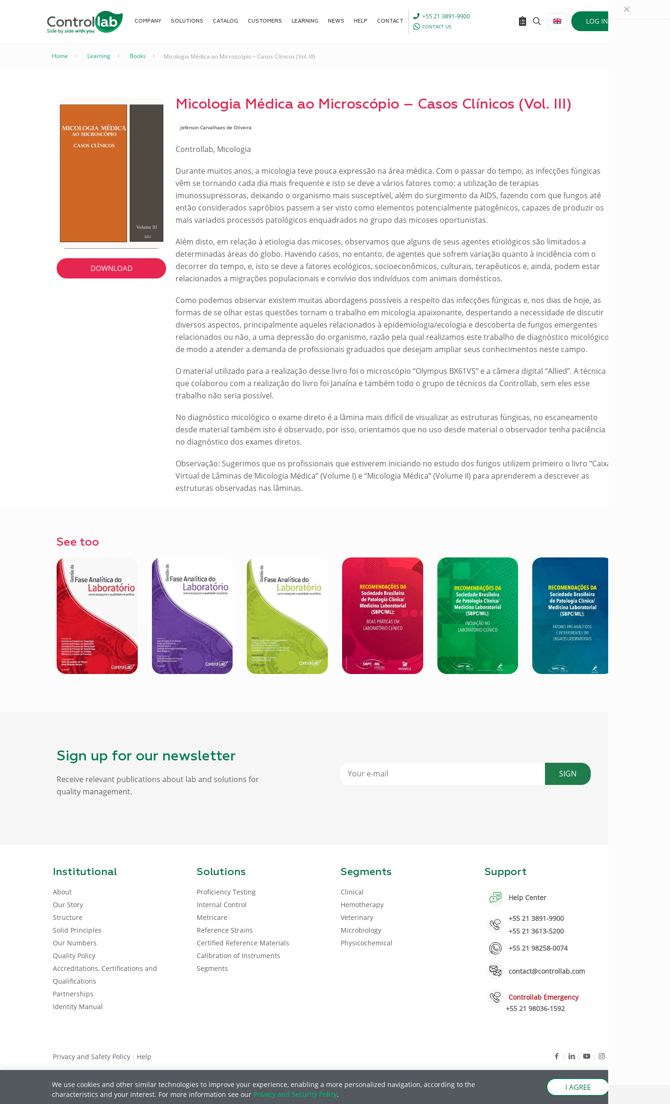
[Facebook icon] (556, 1056)
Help (144, 1056)
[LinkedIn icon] (572, 1056)
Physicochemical (367, 942)
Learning (98, 56)
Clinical (352, 891)
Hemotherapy (362, 904)
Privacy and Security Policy (295, 1094)
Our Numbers (75, 942)
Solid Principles (77, 930)
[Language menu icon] (557, 21)
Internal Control (222, 904)
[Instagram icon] (602, 1056)
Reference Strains (225, 930)
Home (60, 56)
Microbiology (361, 930)
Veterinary (357, 917)
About (62, 891)
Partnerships (73, 993)
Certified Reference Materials (243, 942)
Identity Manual (78, 1006)
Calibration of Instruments (238, 955)
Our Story (68, 904)
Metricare (212, 917)
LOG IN (597, 21)
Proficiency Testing (226, 891)
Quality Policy (74, 955)
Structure (68, 917)
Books (138, 56)
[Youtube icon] (587, 1056)
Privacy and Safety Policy (92, 1056)
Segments (212, 968)
